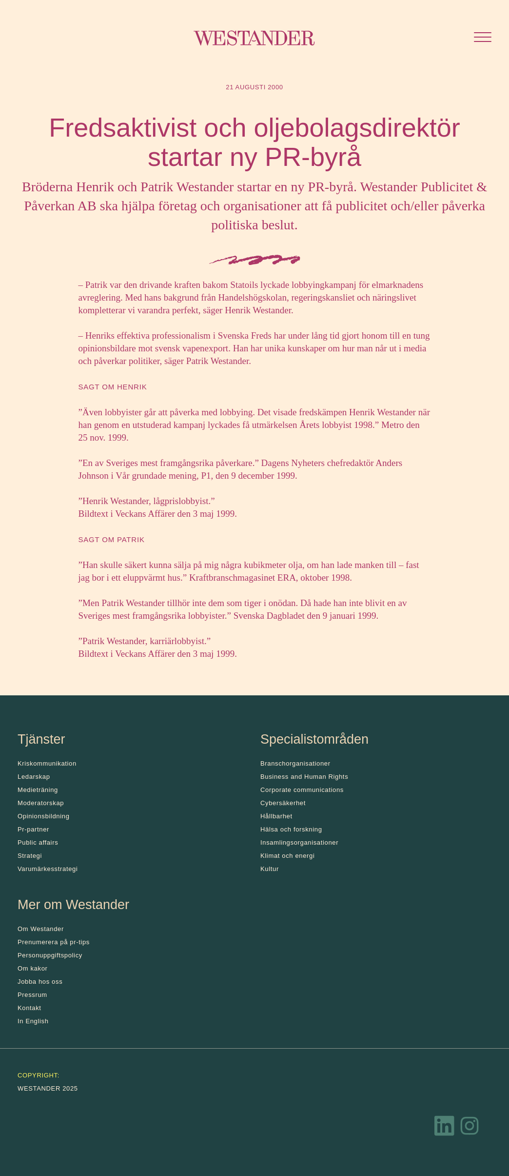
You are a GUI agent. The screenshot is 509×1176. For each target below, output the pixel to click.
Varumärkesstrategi (48, 868)
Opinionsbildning (44, 816)
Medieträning (38, 789)
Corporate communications (302, 789)
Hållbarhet (276, 816)
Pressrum (32, 994)
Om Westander (41, 929)
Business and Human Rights (304, 776)
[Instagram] (469, 1128)
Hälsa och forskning (291, 829)
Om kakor (33, 968)
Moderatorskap (41, 803)
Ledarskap (34, 776)
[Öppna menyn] (482, 38)
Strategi (30, 855)
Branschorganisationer (295, 763)
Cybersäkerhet (283, 803)
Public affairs (38, 842)
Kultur (269, 868)
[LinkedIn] (444, 1128)
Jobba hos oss (40, 981)
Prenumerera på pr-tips (54, 942)
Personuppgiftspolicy (50, 955)
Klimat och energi (287, 855)
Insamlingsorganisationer (299, 842)
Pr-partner (33, 829)
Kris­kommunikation (47, 763)
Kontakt (29, 1008)
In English (33, 1021)
